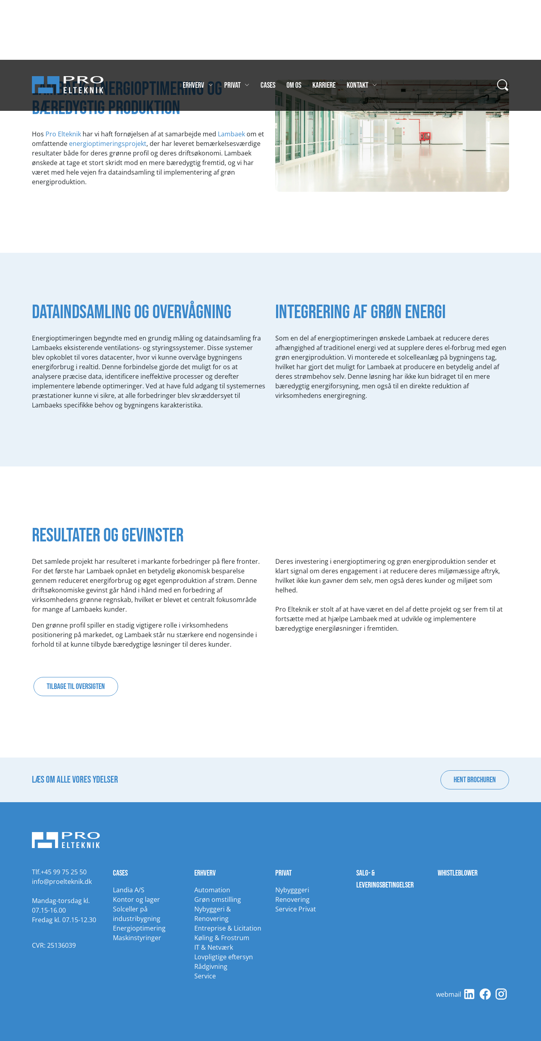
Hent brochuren (475, 780)
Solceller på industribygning (136, 914)
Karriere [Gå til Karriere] (324, 85)
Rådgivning (210, 966)
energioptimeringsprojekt (107, 143)
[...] (503, 85)
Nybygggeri (292, 890)
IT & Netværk (213, 947)
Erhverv (205, 873)
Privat (283, 873)
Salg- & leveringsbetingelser (385, 879)
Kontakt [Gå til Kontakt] (362, 85)
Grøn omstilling (217, 899)
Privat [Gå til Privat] (236, 85)
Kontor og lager (136, 899)
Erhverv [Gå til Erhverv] (198, 85)
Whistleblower (458, 873)
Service (205, 976)
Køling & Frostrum (221, 937)
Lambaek (231, 134)
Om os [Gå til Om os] (293, 85)
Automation (212, 890)
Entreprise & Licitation (227, 928)
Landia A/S (128, 890)
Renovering (292, 899)
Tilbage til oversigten (76, 686)
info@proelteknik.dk (62, 881)
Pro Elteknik (63, 134)
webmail (448, 994)
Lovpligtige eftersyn (223, 956)
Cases (120, 873)
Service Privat (295, 909)
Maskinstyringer (137, 937)
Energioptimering (139, 928)
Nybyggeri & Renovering (212, 914)
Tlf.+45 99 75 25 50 (59, 872)
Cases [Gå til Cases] (268, 85)
